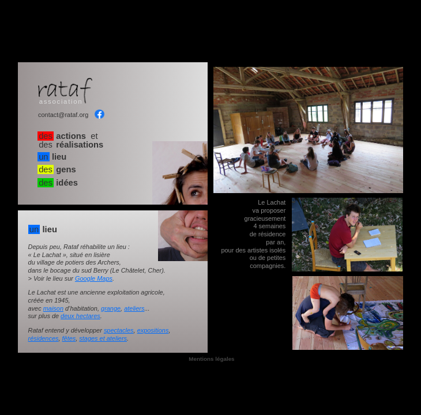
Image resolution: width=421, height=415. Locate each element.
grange (111, 308)
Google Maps (93, 278)
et (70, 140)
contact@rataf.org (63, 115)
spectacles (119, 330)
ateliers (134, 308)
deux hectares (80, 315)
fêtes (69, 338)
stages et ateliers (103, 338)
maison (53, 308)
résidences (43, 338)
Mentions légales (211, 359)
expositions (153, 330)
